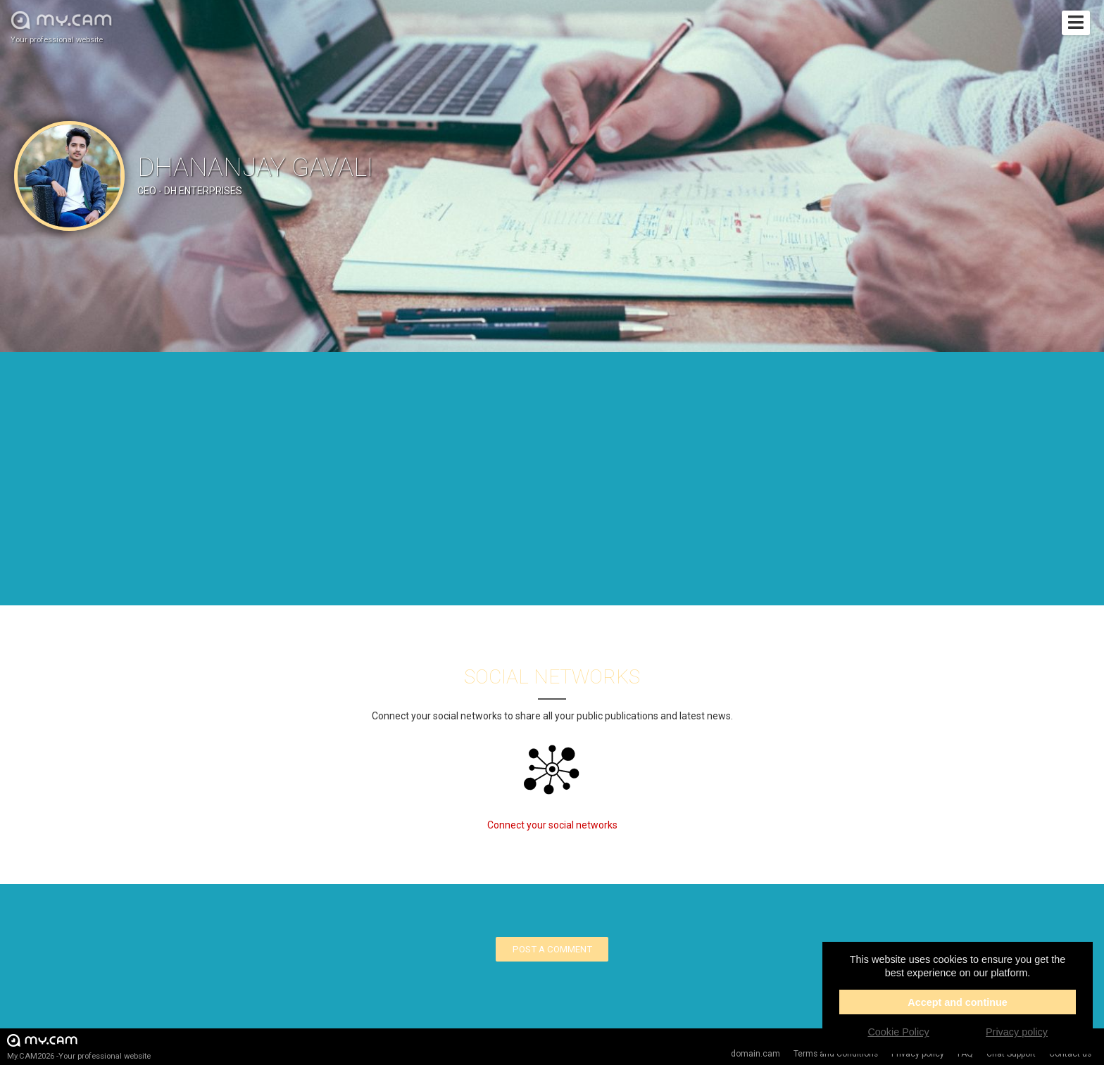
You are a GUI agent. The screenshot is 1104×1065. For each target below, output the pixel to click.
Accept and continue (958, 1002)
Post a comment (552, 949)
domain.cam (755, 1054)
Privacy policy (1017, 1032)
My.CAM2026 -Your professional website (79, 1046)
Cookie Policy (898, 1032)
